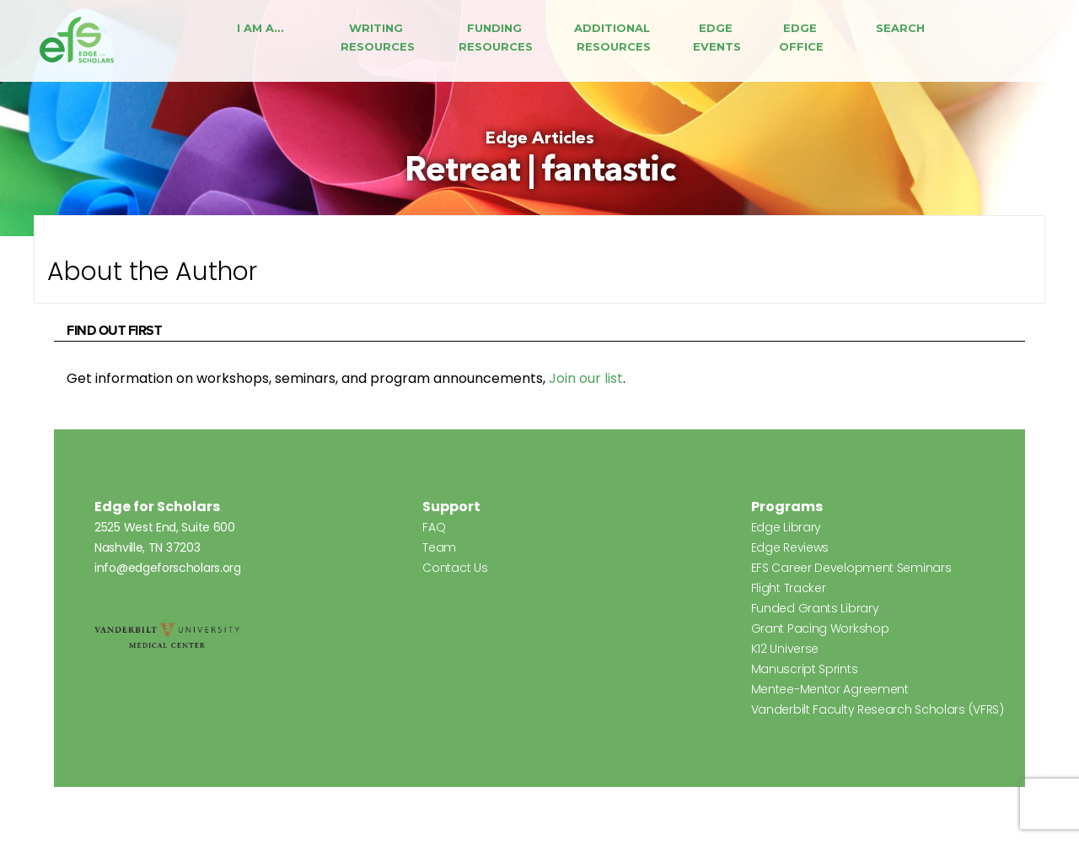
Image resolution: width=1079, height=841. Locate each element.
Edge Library (786, 527)
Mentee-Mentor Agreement (830, 689)
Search (900, 28)
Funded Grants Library (815, 608)
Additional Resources (613, 37)
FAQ (433, 527)
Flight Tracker (788, 588)
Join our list (586, 378)
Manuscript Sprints (804, 668)
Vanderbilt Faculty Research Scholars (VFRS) (877, 709)
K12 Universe (785, 648)
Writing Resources (378, 37)
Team (439, 547)
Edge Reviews (790, 547)
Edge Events (717, 37)
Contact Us (454, 567)
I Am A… (260, 28)
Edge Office (801, 37)
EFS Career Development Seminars (851, 567)
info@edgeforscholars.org (167, 567)
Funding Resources (496, 37)
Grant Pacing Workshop (820, 628)
